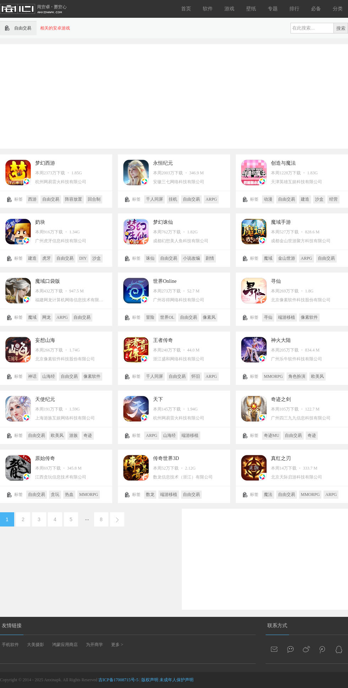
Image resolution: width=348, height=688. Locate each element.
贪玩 (55, 494)
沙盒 (319, 199)
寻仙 (276, 281)
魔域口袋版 (47, 281)
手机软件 (10, 644)
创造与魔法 (283, 163)
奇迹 (87, 435)
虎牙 (46, 258)
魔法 (268, 494)
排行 (294, 8)
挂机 (173, 199)
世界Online (164, 281)
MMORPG (273, 376)
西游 (32, 199)
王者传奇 (163, 340)
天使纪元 (45, 399)
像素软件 (309, 317)
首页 (186, 8)
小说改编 (191, 258)
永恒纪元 (163, 163)
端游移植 (286, 317)
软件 (208, 8)
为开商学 (94, 644)
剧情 (210, 258)
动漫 (268, 199)
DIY (83, 258)
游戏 (229, 8)
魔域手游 (281, 222)
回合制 (94, 199)
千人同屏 (154, 199)
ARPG (211, 199)
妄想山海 (45, 340)
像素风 (209, 317)
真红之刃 (281, 458)
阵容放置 (73, 199)
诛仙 (150, 258)
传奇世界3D (166, 458)
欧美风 (317, 376)
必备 (316, 8)
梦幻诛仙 (163, 222)
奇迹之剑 (281, 399)
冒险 (150, 317)
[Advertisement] (161, 95)
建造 (305, 199)
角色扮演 (296, 376)
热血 (69, 494)
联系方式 (277, 625)
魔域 (268, 258)
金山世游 (286, 258)
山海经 (48, 376)
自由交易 (50, 199)
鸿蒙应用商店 (65, 644)
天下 (158, 399)
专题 (273, 8)
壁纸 (251, 8)
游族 (73, 435)
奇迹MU (271, 435)
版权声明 (149, 679)
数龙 (150, 494)
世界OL (167, 317)
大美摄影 (35, 644)
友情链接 (12, 625)
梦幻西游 (45, 163)
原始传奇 (45, 458)
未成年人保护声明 (176, 679)
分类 (338, 8)
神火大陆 (281, 340)
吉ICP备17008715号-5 (118, 679)
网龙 (46, 317)
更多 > (117, 644)
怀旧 (195, 376)
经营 (333, 199)
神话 (32, 376)
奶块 (40, 222)
